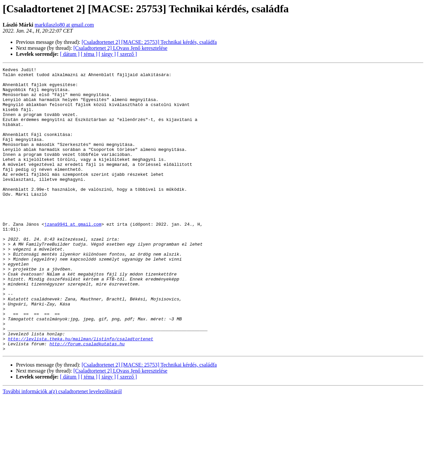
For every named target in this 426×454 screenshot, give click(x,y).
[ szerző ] (127, 54)
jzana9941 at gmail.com (73, 256)
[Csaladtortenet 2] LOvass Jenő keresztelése (120, 48)
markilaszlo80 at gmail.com (64, 25)
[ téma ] (89, 54)
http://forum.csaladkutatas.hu (86, 399)
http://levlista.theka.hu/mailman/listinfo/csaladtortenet (80, 394)
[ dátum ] (70, 54)
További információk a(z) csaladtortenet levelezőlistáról (62, 448)
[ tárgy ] (107, 54)
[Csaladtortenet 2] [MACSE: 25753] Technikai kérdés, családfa (149, 42)
